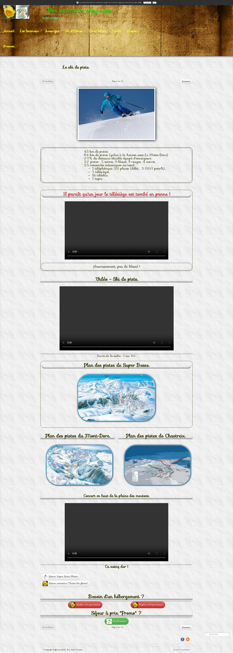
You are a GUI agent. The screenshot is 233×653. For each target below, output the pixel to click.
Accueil (8, 31)
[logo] (71, 12)
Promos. (9, 46)
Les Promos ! (117, 621)
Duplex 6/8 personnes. (148, 604)
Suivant (186, 81)
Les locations (29, 31)
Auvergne (52, 31)
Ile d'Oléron (74, 31)
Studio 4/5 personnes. (85, 604)
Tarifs (116, 31)
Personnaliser (147, 2)
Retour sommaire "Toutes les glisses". (65, 583)
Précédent (48, 81)
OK (154, 2)
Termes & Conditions (181, 649)
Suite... (140, 2)
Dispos (132, 31)
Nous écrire (97, 31)
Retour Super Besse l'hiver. (60, 576)
